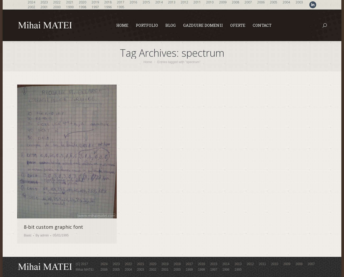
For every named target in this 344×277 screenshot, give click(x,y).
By (42, 235)
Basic (27, 235)
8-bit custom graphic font (53, 227)
